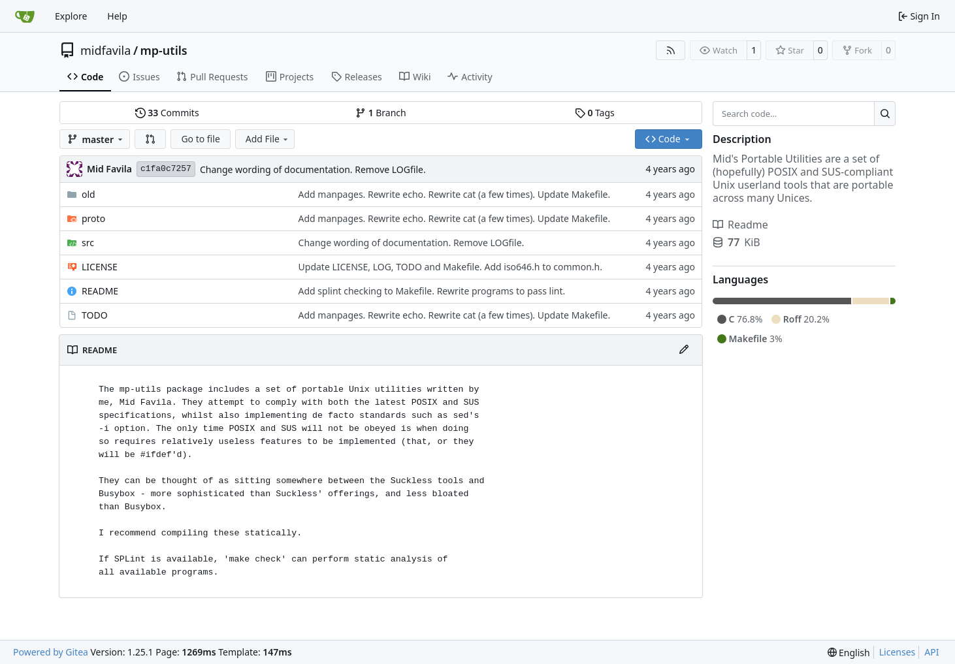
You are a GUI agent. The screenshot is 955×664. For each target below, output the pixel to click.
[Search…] (885, 113)
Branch (380, 112)
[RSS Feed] (671, 50)
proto (93, 218)
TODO (95, 315)
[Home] (25, 16)
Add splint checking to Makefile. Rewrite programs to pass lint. (432, 291)
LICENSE (100, 267)
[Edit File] (683, 350)
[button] (150, 139)
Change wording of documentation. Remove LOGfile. (313, 169)
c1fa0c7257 (165, 169)
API (931, 652)
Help (117, 16)
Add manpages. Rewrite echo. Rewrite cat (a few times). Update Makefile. (455, 194)
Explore (71, 16)
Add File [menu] (268, 139)
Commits (167, 112)
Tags (595, 112)
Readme (740, 224)
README (100, 291)
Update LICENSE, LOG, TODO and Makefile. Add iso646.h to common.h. (450, 267)
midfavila (105, 50)
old (88, 194)
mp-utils (163, 50)
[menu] (849, 652)
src (88, 242)
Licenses (897, 652)
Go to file (200, 139)
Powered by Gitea (50, 652)
